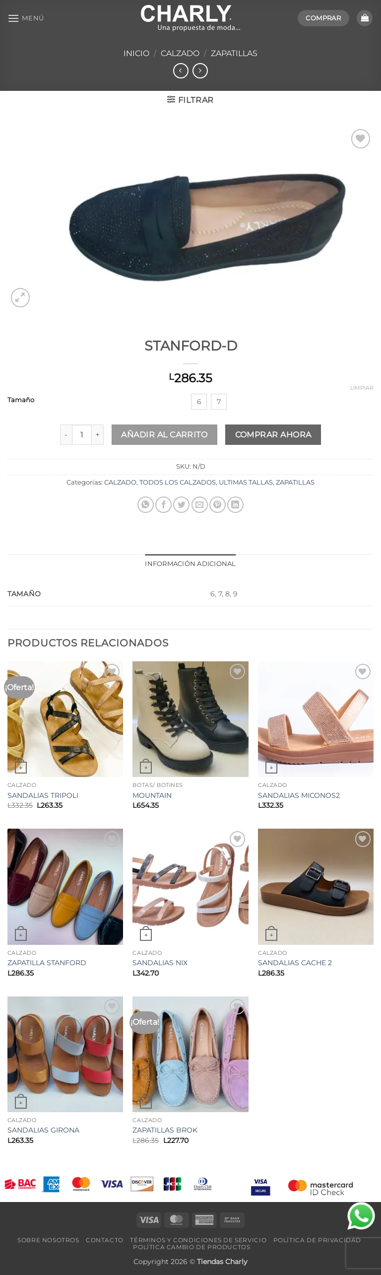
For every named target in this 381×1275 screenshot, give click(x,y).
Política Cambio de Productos (191, 1247)
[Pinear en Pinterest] (217, 504)
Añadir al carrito (164, 434)
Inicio (136, 53)
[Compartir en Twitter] (181, 504)
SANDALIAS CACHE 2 (295, 962)
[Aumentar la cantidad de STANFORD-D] (98, 434)
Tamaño (20, 400)
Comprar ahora (273, 434)
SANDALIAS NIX (160, 962)
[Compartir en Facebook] (163, 504)
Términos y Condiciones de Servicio (198, 1240)
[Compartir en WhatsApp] (145, 504)
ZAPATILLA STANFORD (46, 962)
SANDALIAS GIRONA (43, 1130)
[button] (25, 18)
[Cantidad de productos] (82, 434)
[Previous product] (200, 70)
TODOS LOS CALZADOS (177, 482)
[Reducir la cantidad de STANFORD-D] (66, 434)
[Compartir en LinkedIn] (235, 504)
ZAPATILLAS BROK (164, 1130)
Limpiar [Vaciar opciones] (362, 387)
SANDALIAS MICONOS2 (299, 795)
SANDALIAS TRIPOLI (42, 795)
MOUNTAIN (152, 795)
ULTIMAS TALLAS (246, 482)
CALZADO (180, 53)
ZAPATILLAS (234, 53)
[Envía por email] (199, 504)
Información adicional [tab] (190, 563)
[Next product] (181, 70)
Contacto (105, 1240)
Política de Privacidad (317, 1240)
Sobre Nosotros (48, 1240)
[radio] (198, 401)
